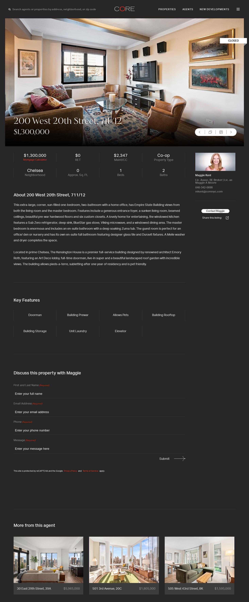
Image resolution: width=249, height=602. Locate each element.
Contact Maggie (215, 211)
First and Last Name (31, 385)
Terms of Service (90, 471)
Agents (187, 9)
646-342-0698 (204, 187)
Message (25, 440)
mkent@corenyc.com (209, 191)
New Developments (214, 9)
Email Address (28, 403)
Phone (23, 422)
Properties (167, 9)
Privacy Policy (70, 471)
